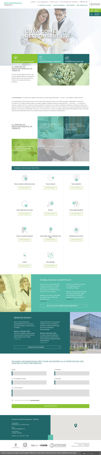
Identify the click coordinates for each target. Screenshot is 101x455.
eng (84, 1)
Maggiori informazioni (88, 453)
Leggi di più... (44, 301)
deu (87, 1)
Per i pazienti (70, 5)
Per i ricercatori (82, 5)
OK (97, 453)
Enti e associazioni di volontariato (69, 1)
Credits (79, 448)
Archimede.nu (86, 450)
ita (81, 1)
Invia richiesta (50, 410)
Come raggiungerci (43, 1)
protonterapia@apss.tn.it (18, 433)
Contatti (33, 1)
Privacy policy (86, 448)
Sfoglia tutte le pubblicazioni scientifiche (62, 307)
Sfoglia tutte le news (36, 350)
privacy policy (35, 403)
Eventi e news (54, 1)
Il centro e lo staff (44, 5)
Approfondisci (24, 190)
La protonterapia (59, 5)
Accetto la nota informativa (27, 403)
